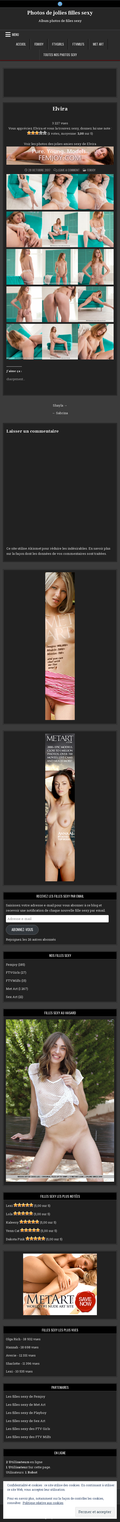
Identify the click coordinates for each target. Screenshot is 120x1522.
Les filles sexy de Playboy (26, 1412)
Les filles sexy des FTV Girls (28, 1428)
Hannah (12, 1347)
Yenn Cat (12, 1230)
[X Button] (60, 4)
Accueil (21, 44)
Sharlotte (13, 1363)
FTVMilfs (78, 44)
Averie (11, 1355)
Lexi (9, 1205)
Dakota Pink (15, 1239)
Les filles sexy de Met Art (25, 1404)
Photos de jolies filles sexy (60, 12)
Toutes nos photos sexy (60, 54)
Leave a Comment (69, 170)
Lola (9, 1214)
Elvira (60, 108)
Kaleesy (12, 1222)
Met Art (98, 44)
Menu (15, 34)
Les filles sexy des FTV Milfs (28, 1437)
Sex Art (11, 997)
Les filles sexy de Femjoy (25, 1396)
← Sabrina (60, 413)
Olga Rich (13, 1339)
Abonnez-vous (22, 929)
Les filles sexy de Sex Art (25, 1421)
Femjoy (39, 44)
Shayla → (60, 405)
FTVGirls (58, 44)
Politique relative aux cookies (43, 1503)
